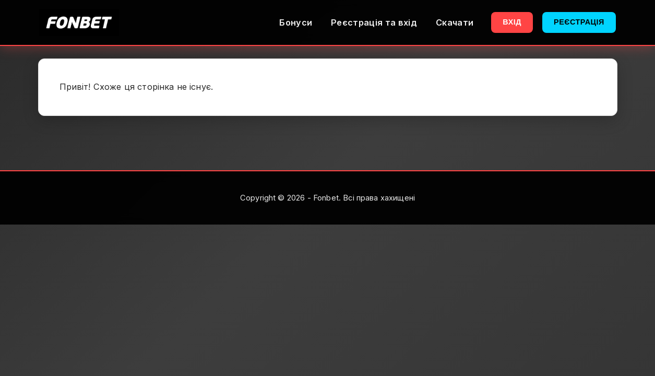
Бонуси (295, 22)
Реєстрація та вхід (374, 22)
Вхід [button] (512, 22)
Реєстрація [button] (579, 22)
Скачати (454, 22)
